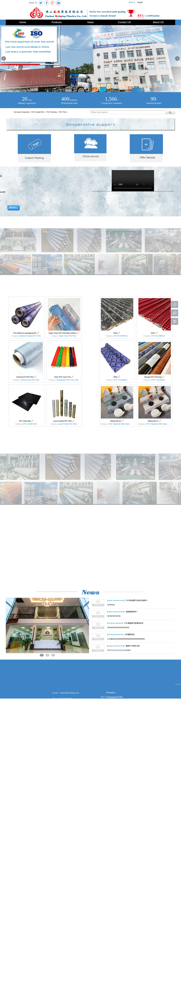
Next (177, 58)
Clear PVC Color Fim (64, 377)
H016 (117, 377)
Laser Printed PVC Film (64, 421)
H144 (117, 333)
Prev (3, 58)
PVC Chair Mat (26, 421)
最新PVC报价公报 (132, 646)
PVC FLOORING (120, 336)
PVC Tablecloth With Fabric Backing (122, 424)
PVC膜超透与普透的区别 (133, 623)
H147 (154, 333)
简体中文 (132, 2)
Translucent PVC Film (26, 377)
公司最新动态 (129, 634)
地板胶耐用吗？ (132, 612)
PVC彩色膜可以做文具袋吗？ (137, 600)
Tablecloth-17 (154, 421)
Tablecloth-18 (117, 421)
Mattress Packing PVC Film (30, 336)
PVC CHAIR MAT (30, 424)
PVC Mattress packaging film (26, 333)
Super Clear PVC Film (67, 336)
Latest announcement (116, 600)
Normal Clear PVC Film (30, 380)
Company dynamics (115, 623)
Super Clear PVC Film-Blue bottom (64, 333)
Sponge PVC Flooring (154, 377)
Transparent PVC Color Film (67, 380)
